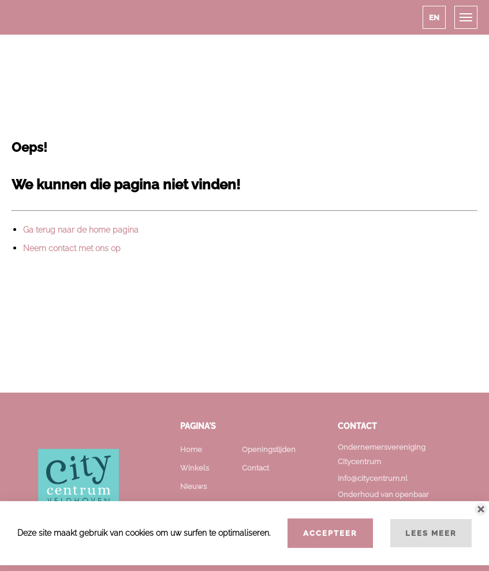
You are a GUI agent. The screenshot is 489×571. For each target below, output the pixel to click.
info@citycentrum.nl (373, 478)
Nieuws (193, 486)
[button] (434, 17)
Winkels (194, 468)
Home (191, 449)
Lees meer (431, 533)
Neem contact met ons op (72, 248)
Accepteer (330, 533)
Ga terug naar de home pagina (81, 229)
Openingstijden (269, 449)
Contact (255, 468)
